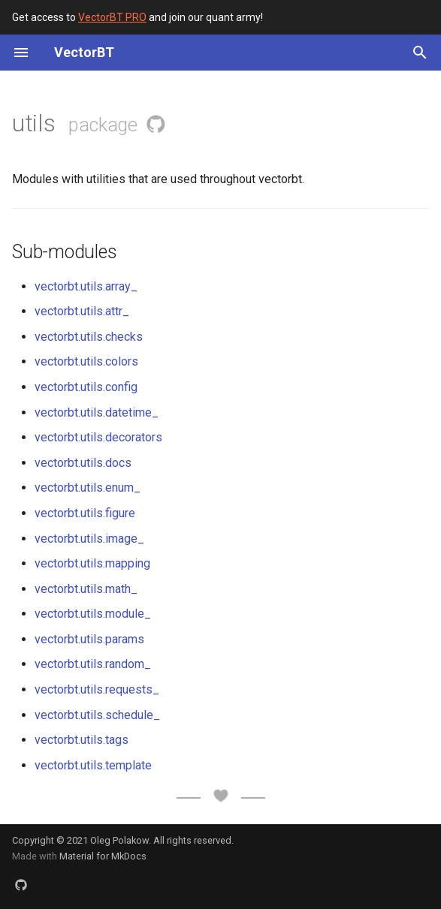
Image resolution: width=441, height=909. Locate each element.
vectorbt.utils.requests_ (97, 689)
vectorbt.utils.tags (81, 740)
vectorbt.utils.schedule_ (97, 715)
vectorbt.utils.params (89, 639)
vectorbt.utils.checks (89, 337)
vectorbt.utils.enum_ (87, 487)
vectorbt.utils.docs (83, 463)
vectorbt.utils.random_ (93, 664)
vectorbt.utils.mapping (92, 563)
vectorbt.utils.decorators (98, 437)
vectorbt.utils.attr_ (82, 311)
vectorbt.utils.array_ (86, 286)
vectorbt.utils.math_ (86, 589)
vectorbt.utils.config (86, 387)
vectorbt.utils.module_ (93, 614)
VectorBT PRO (112, 17)
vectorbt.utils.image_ (89, 538)
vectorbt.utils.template (93, 765)
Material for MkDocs (102, 856)
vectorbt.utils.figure (85, 513)
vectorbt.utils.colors (86, 361)
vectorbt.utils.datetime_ (97, 412)
